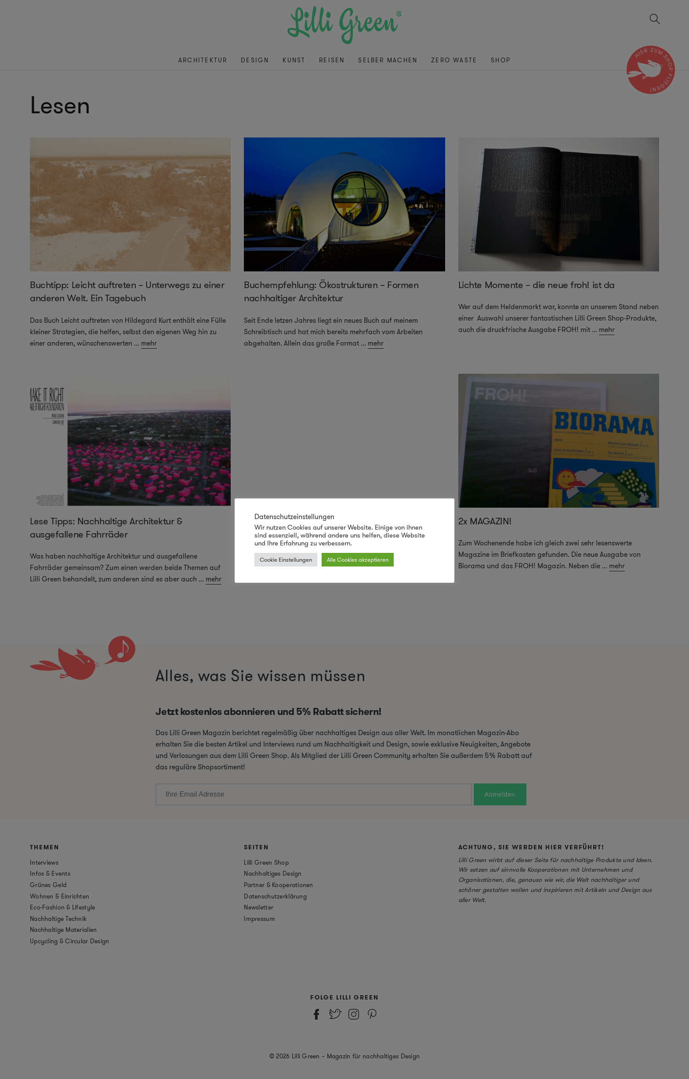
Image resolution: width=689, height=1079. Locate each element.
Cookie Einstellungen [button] (286, 560)
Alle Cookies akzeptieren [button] (357, 560)
